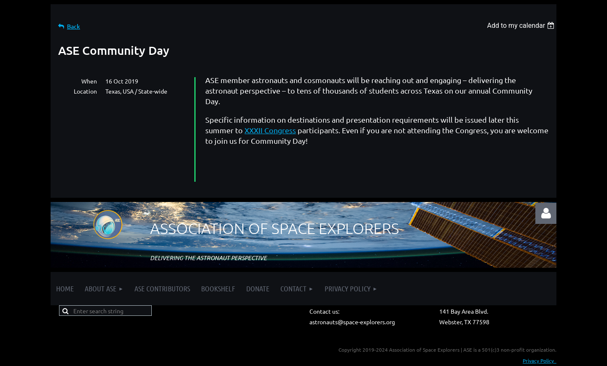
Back (73, 26)
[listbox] (521, 25)
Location (85, 91)
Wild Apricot (456, 357)
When (89, 81)
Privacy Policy (539, 334)
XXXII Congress (270, 130)
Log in (545, 187)
